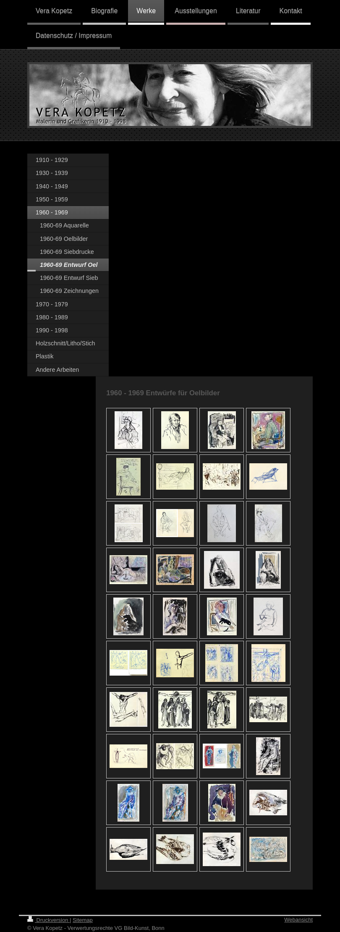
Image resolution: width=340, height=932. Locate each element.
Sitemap (83, 920)
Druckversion (48, 920)
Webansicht (298, 919)
